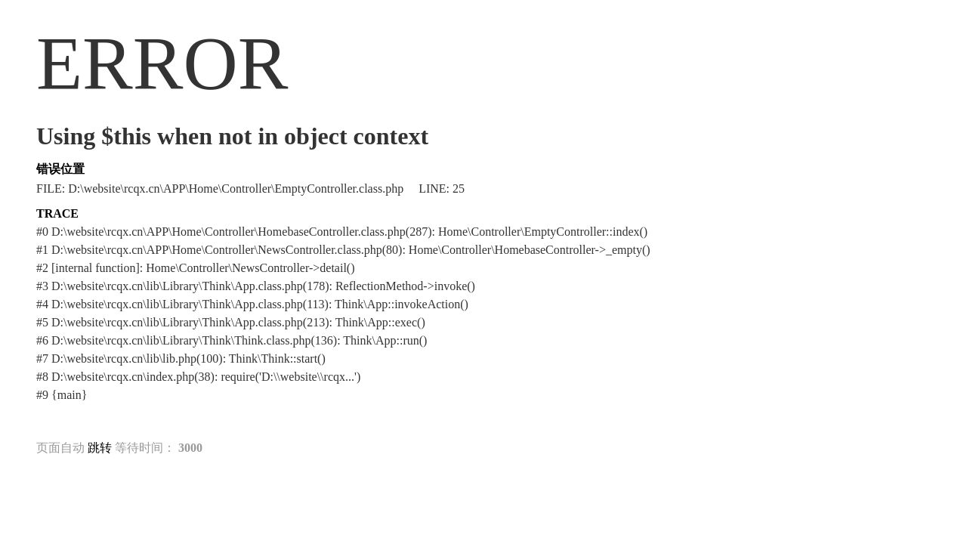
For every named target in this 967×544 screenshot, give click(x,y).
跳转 (100, 447)
